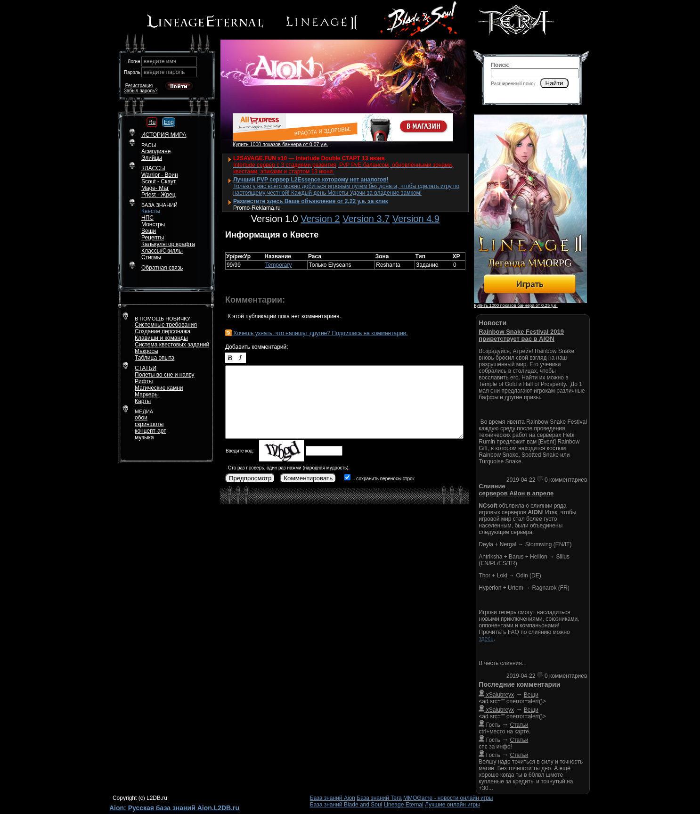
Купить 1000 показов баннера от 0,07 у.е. (280, 144)
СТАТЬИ (145, 368)
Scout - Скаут (158, 181)
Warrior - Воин (159, 175)
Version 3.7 (366, 219)
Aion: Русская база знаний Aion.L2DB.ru (174, 808)
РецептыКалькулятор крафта (168, 240)
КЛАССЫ (153, 168)
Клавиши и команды (161, 338)
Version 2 (320, 219)
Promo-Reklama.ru (257, 208)
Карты (143, 401)
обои (141, 417)
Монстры (153, 224)
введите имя (160, 61)
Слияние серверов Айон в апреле (516, 490)
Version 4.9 (416, 219)
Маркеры (147, 394)
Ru (151, 122)
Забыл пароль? (141, 90)
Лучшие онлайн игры (452, 804)
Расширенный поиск (513, 83)
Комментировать (308, 478)
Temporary (278, 265)
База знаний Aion (332, 798)
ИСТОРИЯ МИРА (163, 135)
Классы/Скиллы (162, 250)
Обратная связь (162, 267)
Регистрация (139, 85)
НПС (147, 217)
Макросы (146, 351)
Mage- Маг (155, 188)
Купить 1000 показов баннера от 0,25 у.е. (515, 305)
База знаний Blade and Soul (346, 804)
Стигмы (151, 257)
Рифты (144, 381)
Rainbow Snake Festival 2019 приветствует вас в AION (521, 335)
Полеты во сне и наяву (165, 374)
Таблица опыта (154, 357)
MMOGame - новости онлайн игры (448, 798)
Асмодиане (156, 151)
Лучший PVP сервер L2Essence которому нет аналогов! (311, 179)
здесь (486, 638)
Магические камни (159, 388)
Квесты (150, 211)
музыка (144, 437)
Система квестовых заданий (172, 344)
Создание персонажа (162, 331)
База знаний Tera (379, 798)
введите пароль (164, 72)
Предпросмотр (250, 478)
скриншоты (149, 424)
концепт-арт (150, 431)
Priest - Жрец (158, 194)
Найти (554, 83)
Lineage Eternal (403, 804)
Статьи (519, 725)
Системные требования (166, 324)
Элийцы (151, 158)
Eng (168, 122)
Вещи (148, 231)
